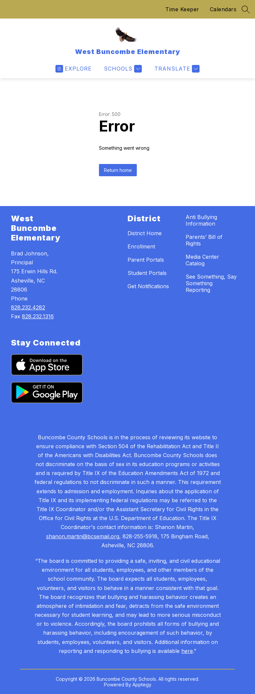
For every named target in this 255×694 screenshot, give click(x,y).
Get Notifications (148, 286)
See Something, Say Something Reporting (211, 283)
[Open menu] (73, 69)
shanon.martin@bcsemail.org (82, 536)
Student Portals (147, 273)
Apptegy (141, 684)
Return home (118, 170)
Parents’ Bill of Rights (204, 240)
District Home (145, 233)
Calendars (223, 9)
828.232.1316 (38, 316)
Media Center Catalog (202, 260)
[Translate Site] (176, 69)
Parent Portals (146, 259)
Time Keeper (182, 9)
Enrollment (141, 246)
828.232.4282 (28, 307)
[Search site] (246, 9)
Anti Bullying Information (201, 220)
